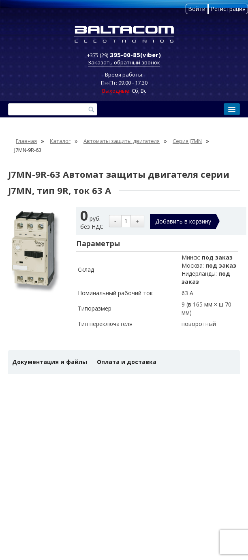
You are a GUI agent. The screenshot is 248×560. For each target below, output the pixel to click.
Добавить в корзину (183, 221)
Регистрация (228, 9)
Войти (196, 9)
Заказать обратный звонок (124, 62)
